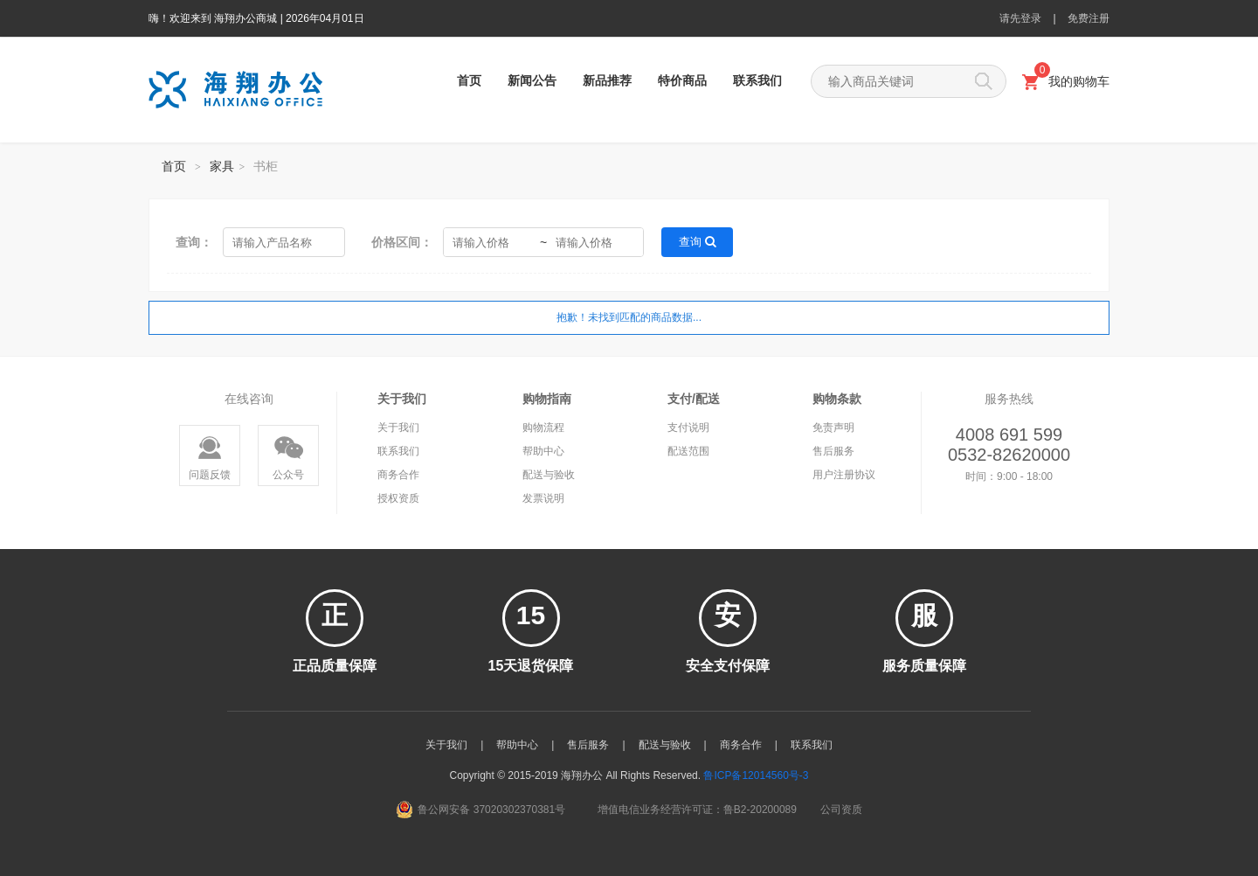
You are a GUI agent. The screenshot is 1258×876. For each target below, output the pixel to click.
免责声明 (833, 427)
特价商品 (682, 80)
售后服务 (833, 451)
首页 (469, 80)
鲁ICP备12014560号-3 (755, 775)
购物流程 (543, 427)
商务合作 (398, 475)
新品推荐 (607, 80)
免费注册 (1088, 18)
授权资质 (398, 498)
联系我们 (757, 80)
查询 (697, 241)
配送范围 (688, 451)
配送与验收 (548, 475)
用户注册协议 (843, 475)
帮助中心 (543, 451)
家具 (222, 166)
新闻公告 (532, 80)
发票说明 (543, 498)
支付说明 (688, 427)
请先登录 (1020, 18)
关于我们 (398, 427)
